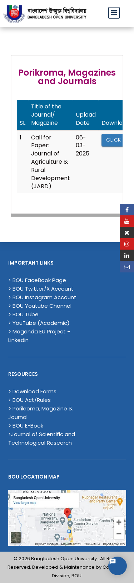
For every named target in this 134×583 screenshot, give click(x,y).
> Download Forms (32, 391)
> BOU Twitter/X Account (41, 288)
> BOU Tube (23, 314)
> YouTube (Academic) (39, 323)
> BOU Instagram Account (42, 297)
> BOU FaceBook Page (37, 280)
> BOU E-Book (25, 425)
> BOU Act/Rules (29, 400)
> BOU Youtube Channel (39, 306)
